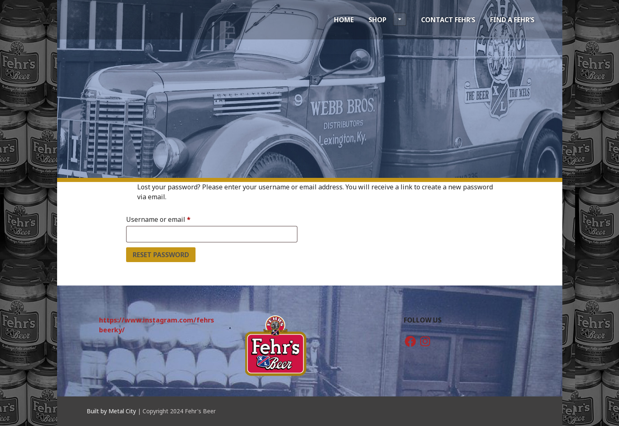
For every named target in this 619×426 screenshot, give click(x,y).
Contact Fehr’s (448, 19)
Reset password (161, 254)
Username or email (172, 218)
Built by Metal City (111, 411)
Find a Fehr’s (512, 19)
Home (344, 19)
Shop (387, 19)
